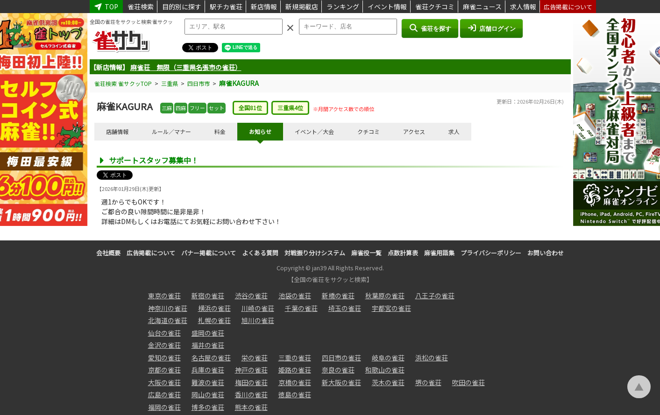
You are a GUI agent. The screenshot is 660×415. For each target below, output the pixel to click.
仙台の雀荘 (164, 333)
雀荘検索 (141, 6)
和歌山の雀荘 (385, 369)
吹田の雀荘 (468, 382)
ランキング (342, 6)
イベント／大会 (314, 131)
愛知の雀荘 (164, 357)
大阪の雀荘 (164, 382)
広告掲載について (568, 6)
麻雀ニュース (482, 6)
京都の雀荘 (164, 369)
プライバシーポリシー (491, 252)
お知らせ (260, 131)
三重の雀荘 (294, 357)
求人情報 (523, 6)
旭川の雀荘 (257, 320)
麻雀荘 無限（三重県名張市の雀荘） (185, 67)
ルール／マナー (171, 131)
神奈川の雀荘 (167, 308)
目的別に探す (181, 6)
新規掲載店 (301, 6)
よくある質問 (260, 252)
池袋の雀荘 (294, 295)
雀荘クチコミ (434, 6)
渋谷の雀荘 (251, 295)
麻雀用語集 (439, 252)
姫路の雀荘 (294, 369)
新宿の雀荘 (208, 295)
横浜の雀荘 (214, 308)
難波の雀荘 (208, 382)
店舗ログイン (491, 28)
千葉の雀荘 (301, 308)
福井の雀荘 (208, 345)
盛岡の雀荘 (208, 333)
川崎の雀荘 (257, 308)
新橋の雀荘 (338, 295)
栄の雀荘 (254, 357)
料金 (220, 131)
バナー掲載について (208, 252)
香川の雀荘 (251, 394)
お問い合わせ (545, 252)
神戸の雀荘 (251, 369)
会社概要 (108, 252)
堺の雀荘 (428, 382)
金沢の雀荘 (164, 345)
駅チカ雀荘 (226, 6)
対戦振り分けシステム (314, 252)
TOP (106, 6)
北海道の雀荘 (167, 320)
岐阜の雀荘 (388, 357)
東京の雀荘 (164, 295)
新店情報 (264, 6)
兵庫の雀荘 (208, 369)
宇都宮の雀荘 (391, 308)
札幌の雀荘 (214, 320)
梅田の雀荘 (251, 382)
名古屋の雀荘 (211, 357)
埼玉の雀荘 (344, 308)
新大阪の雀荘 (341, 382)
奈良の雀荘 (338, 369)
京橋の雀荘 (294, 382)
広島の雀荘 (164, 394)
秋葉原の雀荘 (385, 295)
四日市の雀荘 (341, 357)
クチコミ (368, 131)
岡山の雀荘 (208, 394)
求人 (454, 131)
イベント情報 (387, 6)
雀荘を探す (430, 28)
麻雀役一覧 (366, 252)
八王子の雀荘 (434, 295)
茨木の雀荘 (388, 382)
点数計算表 (403, 252)
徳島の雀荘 (294, 394)
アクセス (414, 131)
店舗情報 (117, 131)
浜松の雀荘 (431, 357)
